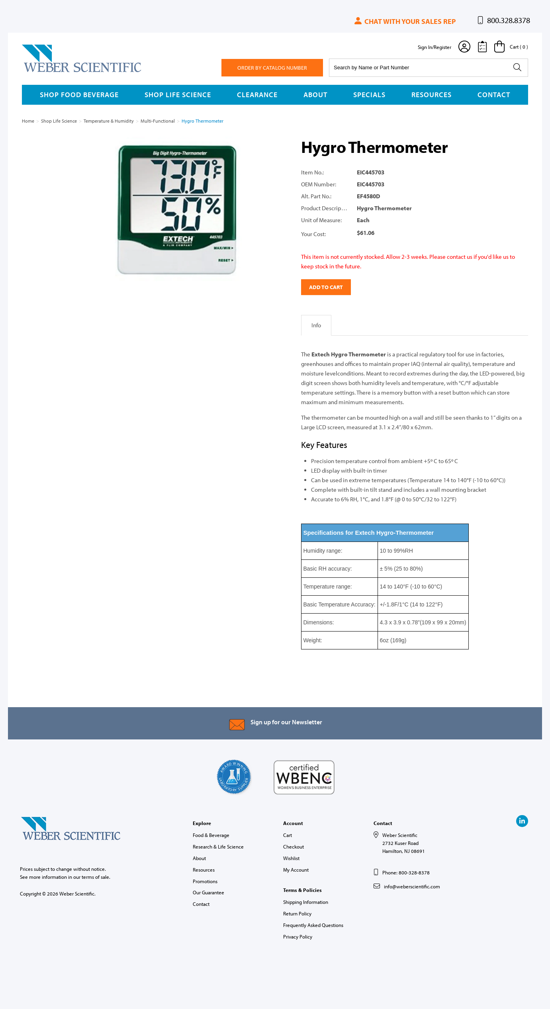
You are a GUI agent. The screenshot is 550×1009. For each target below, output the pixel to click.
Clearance (257, 94)
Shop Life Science (178, 94)
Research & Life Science (218, 846)
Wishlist (291, 858)
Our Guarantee (208, 892)
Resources (431, 94)
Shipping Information (305, 902)
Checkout (293, 846)
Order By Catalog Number (272, 67)
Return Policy (297, 913)
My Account (296, 869)
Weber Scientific (40, 71)
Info (316, 325)
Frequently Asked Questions (313, 925)
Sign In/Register (434, 47)
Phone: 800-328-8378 (406, 872)
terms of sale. (96, 877)
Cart (287, 835)
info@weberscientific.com (412, 886)
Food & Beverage (211, 835)
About (315, 94)
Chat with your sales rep (404, 21)
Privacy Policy (297, 936)
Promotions (205, 881)
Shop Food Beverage (79, 94)
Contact (494, 94)
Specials (369, 94)
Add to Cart (326, 287)
